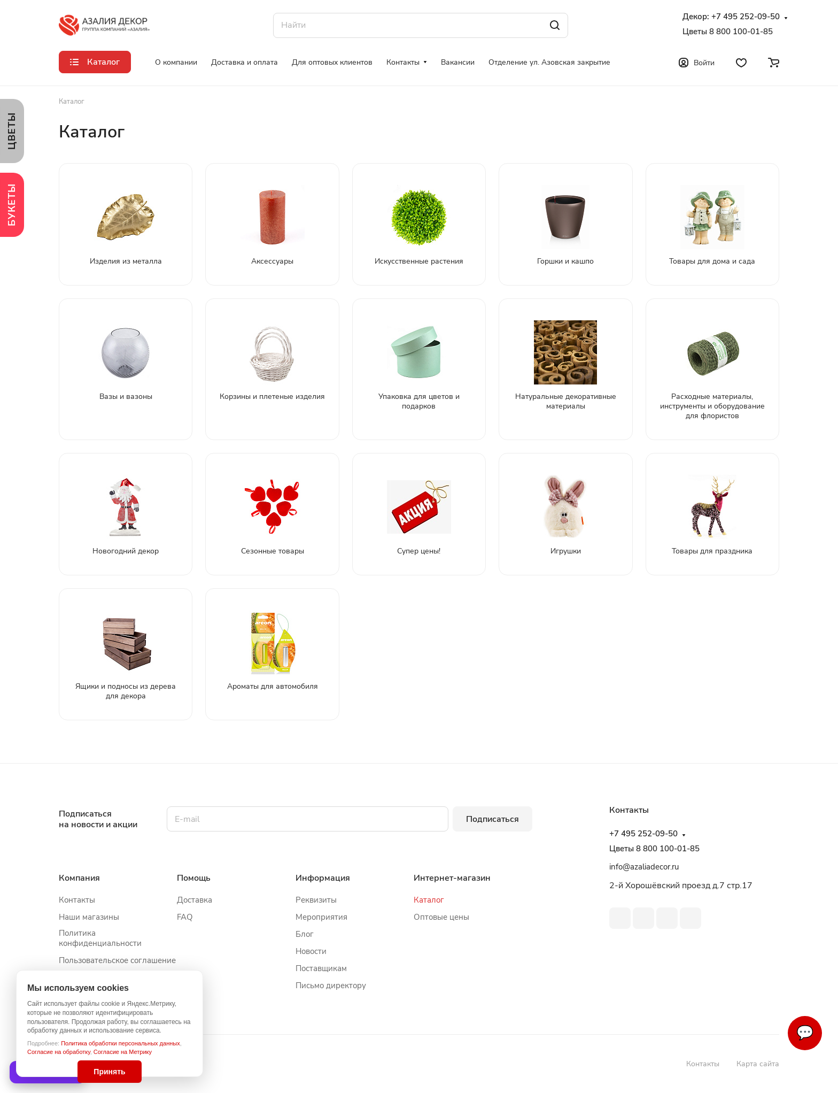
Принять (109, 1071)
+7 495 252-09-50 (745, 17)
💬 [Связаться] (804, 1032)
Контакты (77, 900)
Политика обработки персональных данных (120, 1043)
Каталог (429, 900)
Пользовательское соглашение (117, 960)
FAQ (185, 917)
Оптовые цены (441, 917)
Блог (305, 934)
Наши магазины (89, 917)
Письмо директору (331, 985)
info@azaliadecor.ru (644, 866)
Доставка (194, 900)
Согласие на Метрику (123, 1052)
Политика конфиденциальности (100, 938)
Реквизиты (316, 900)
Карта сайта (757, 1064)
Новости (311, 951)
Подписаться (492, 819)
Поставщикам (321, 968)
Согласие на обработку (58, 1052)
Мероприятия (321, 917)
